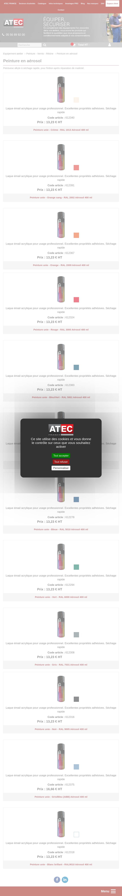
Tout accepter (61, 455)
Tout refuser (61, 461)
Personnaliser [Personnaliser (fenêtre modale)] (61, 468)
